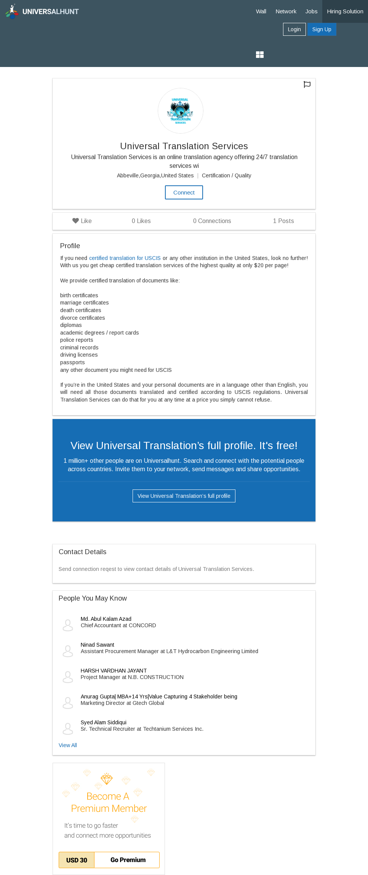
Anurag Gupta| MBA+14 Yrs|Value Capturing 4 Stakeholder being (159, 696)
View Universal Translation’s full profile (184, 496)
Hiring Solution (345, 11)
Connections (212, 221)
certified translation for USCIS (125, 258)
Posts (283, 221)
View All (68, 745)
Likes (141, 221)
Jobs (312, 11)
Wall (261, 11)
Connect (184, 192)
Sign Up (321, 29)
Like (82, 221)
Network (285, 11)
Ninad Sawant (97, 645)
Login (294, 29)
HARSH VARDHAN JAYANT (114, 671)
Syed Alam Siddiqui (103, 722)
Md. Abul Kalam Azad (106, 619)
